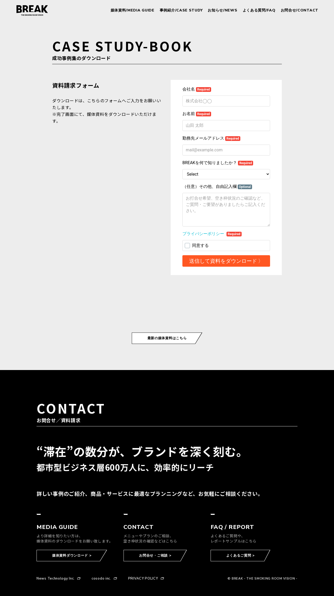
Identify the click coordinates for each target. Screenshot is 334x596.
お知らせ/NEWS (222, 10)
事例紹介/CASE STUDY (181, 10)
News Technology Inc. (56, 578)
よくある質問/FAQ (259, 10)
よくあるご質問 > (240, 555)
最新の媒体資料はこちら (167, 338)
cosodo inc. (101, 578)
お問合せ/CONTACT (299, 10)
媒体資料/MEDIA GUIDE (132, 10)
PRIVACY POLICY (143, 578)
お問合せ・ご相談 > (155, 555)
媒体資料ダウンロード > (71, 555)
